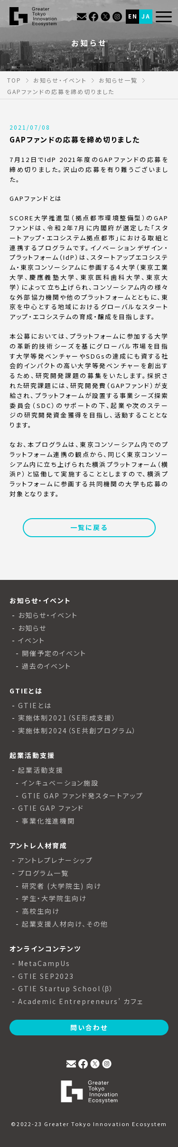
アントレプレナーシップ (55, 860)
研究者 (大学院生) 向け (62, 886)
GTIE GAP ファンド (51, 808)
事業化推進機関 (48, 821)
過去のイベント (46, 666)
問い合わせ (89, 1027)
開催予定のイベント (54, 653)
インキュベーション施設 (60, 783)
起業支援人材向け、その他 (65, 924)
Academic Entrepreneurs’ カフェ (80, 1001)
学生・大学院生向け (54, 898)
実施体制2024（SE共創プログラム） (77, 731)
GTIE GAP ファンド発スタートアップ (82, 796)
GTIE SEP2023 (46, 976)
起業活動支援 (41, 770)
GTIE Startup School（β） (66, 989)
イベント (31, 640)
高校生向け (41, 911)
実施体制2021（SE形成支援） (67, 718)
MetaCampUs (44, 963)
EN (133, 16)
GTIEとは (35, 705)
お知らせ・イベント (48, 615)
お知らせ (32, 628)
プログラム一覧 (43, 873)
